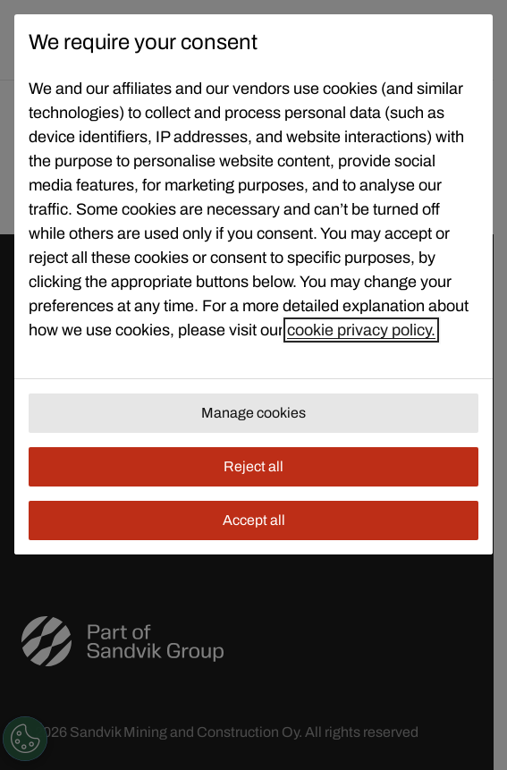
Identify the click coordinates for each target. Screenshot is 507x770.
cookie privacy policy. (361, 330)
